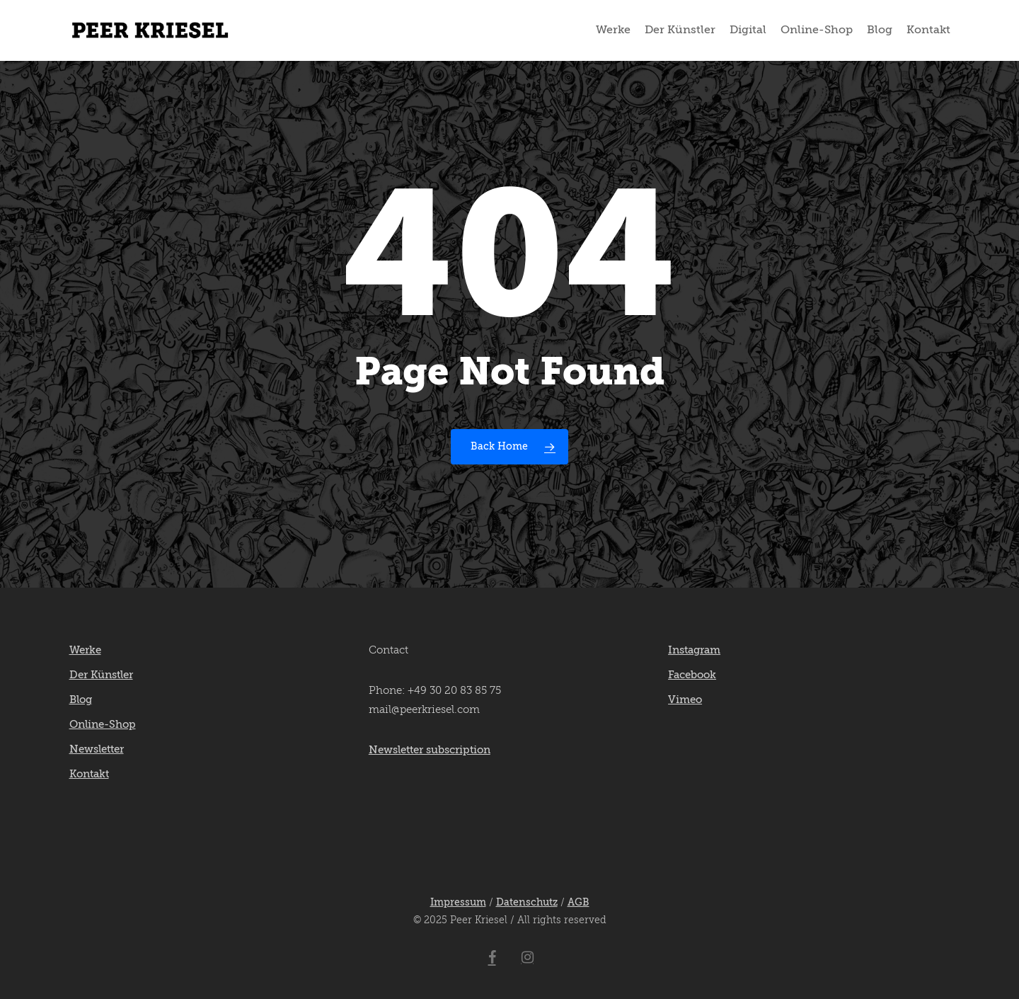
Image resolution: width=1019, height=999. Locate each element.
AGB (578, 903)
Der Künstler (101, 675)
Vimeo (685, 700)
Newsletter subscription (429, 750)
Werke (85, 650)
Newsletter (96, 749)
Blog (80, 700)
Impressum (458, 903)
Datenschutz (527, 903)
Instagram (694, 650)
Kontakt (89, 774)
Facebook (692, 675)
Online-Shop (102, 724)
